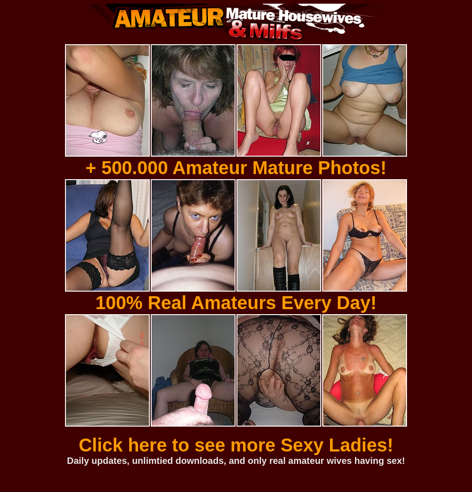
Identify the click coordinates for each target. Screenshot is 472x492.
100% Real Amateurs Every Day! (236, 303)
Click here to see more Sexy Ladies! (236, 445)
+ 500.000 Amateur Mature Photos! (235, 168)
